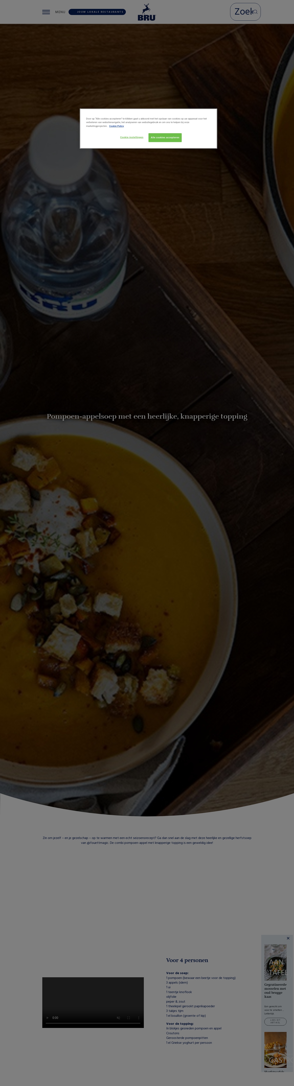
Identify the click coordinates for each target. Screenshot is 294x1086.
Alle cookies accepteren (165, 137)
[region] (148, 128)
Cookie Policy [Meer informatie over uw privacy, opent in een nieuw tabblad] (116, 126)
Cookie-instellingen (131, 137)
